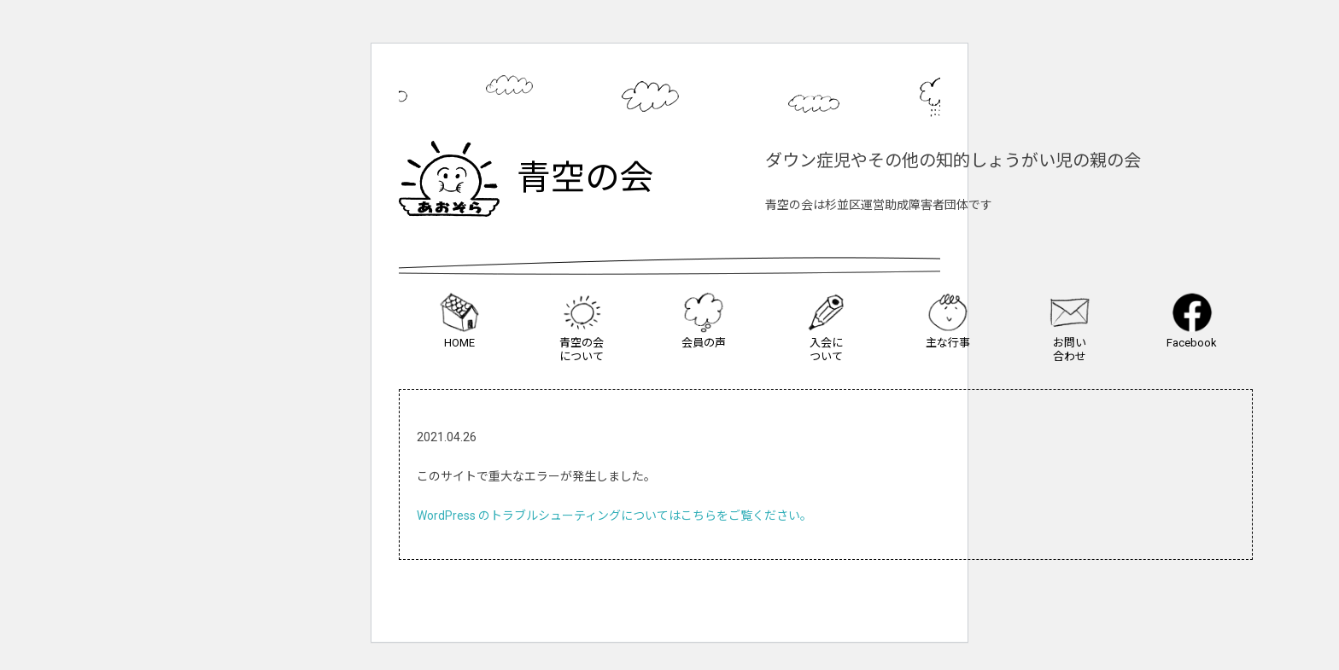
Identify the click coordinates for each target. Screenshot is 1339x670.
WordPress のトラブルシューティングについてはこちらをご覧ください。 (614, 515)
